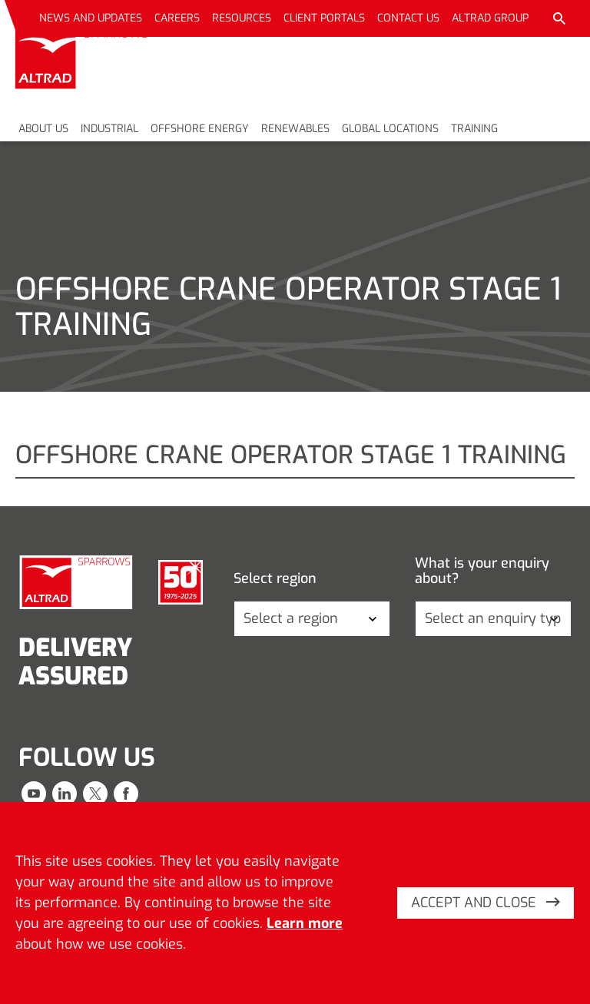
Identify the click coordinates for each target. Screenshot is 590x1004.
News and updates (90, 18)
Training (474, 128)
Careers (177, 18)
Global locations (390, 128)
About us (43, 128)
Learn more (305, 923)
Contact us (408, 18)
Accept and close (485, 902)
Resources (241, 18)
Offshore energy (200, 128)
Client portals (324, 18)
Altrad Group (490, 18)
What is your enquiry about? (482, 571)
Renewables (295, 128)
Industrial (109, 128)
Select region (275, 579)
